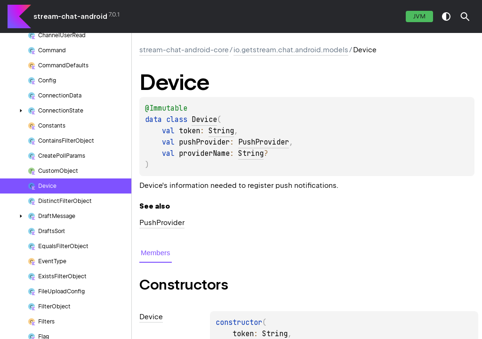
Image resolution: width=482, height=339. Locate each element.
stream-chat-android (70, 16)
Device (204, 119)
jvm (419, 16)
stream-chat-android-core (184, 50)
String (221, 131)
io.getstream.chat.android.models (290, 50)
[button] (465, 16)
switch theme (446, 16)
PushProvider (263, 142)
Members (155, 253)
